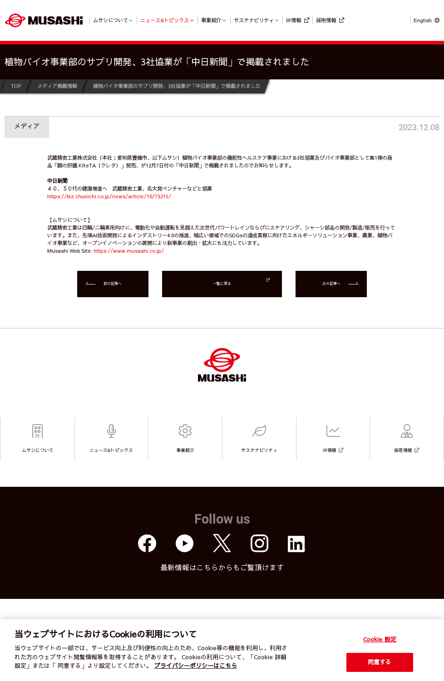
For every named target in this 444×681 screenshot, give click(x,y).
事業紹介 (211, 20)
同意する (380, 662)
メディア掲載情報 (57, 85)
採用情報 (326, 20)
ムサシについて (110, 20)
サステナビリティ (254, 20)
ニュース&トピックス (164, 20)
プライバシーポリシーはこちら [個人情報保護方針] (195, 665)
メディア (26, 125)
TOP (15, 85)
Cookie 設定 (379, 639)
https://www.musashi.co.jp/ (129, 250)
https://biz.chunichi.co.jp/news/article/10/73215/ (109, 196)
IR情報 (293, 20)
